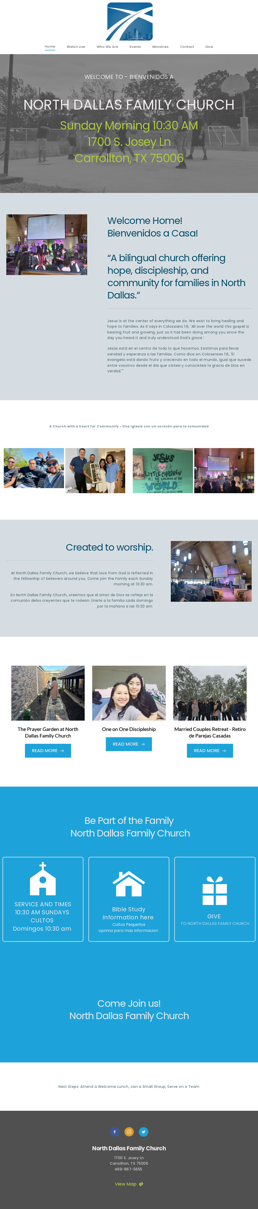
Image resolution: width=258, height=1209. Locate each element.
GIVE (214, 916)
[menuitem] (50, 46)
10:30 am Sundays (43, 912)
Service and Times (43, 904)
